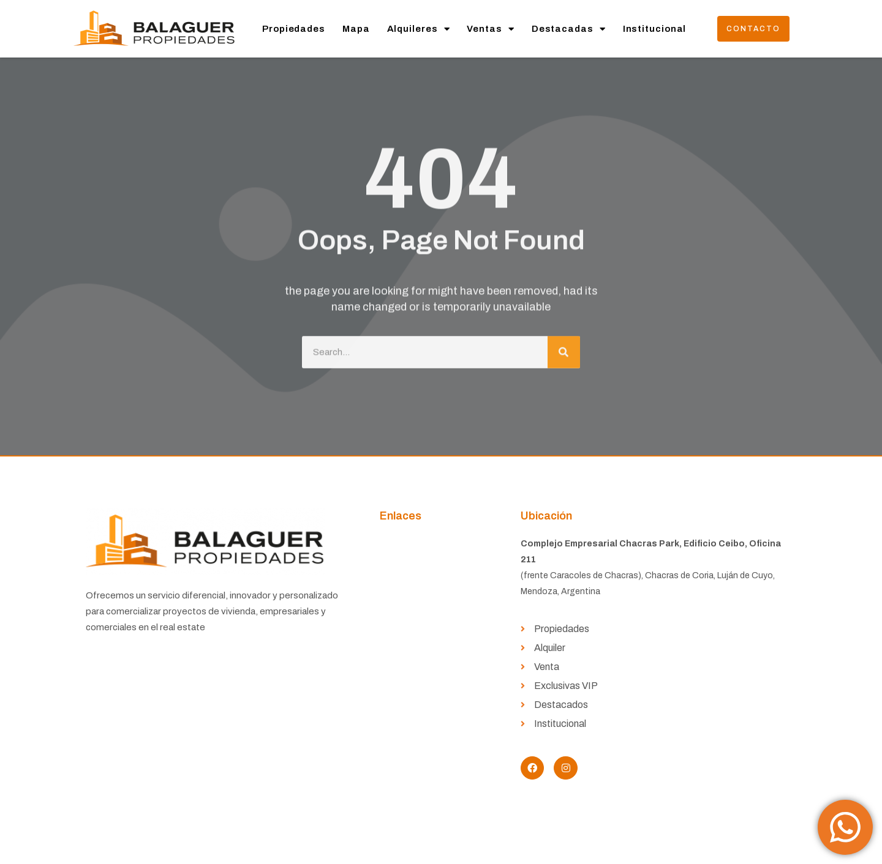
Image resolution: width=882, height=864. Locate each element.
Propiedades (293, 29)
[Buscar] (564, 347)
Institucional (655, 29)
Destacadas (569, 29)
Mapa (356, 29)
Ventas (490, 29)
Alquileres (418, 29)
